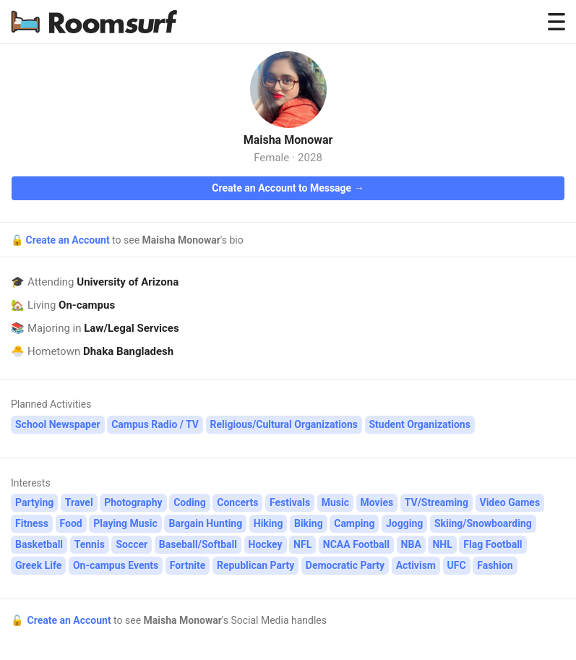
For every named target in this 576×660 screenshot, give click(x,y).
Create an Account (68, 240)
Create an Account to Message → (288, 188)
